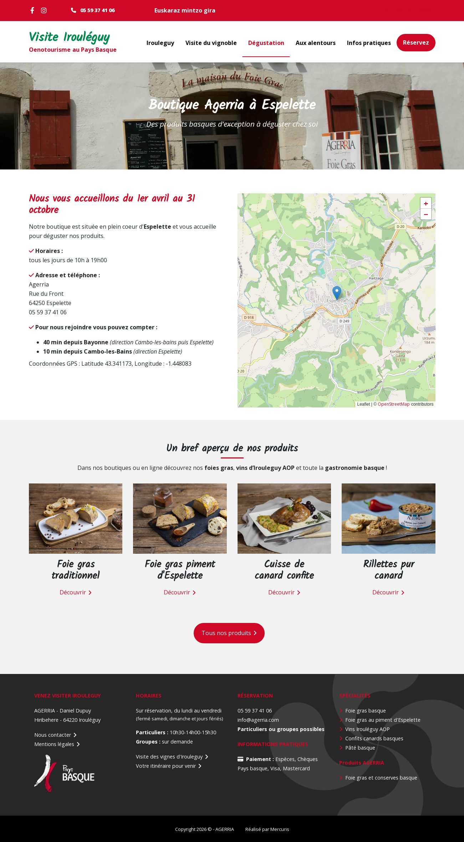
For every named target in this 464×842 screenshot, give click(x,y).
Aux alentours (316, 43)
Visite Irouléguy (69, 38)
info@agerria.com (258, 719)
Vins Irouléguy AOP (367, 728)
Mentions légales (54, 743)
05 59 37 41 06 (97, 10)
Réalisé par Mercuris (267, 829)
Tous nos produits (226, 632)
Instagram (45, 10)
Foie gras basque (365, 710)
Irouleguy (160, 43)
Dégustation (266, 43)
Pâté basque (360, 747)
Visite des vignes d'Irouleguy (169, 756)
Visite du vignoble (211, 43)
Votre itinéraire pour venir (166, 765)
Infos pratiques (369, 43)
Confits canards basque (373, 738)
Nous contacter (52, 734)
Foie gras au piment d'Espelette (382, 719)
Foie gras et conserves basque (381, 777)
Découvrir (73, 592)
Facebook (34, 10)
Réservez (416, 42)
